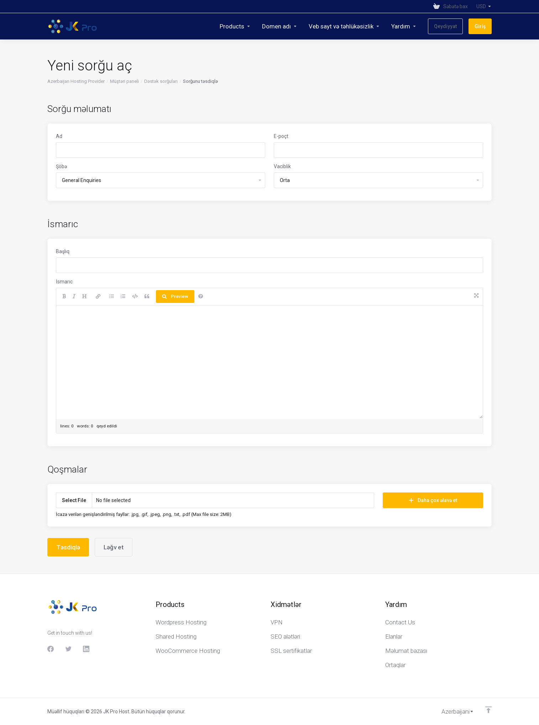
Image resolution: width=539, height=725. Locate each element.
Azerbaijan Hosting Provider (76, 81)
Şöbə (61, 166)
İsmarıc (64, 281)
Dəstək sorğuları (161, 81)
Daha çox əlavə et (433, 500)
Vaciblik (282, 166)
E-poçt (281, 136)
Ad (59, 136)
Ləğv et (114, 547)
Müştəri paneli (124, 81)
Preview (175, 296)
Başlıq (62, 251)
